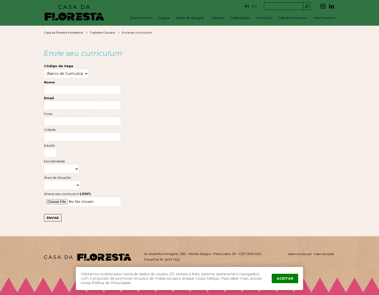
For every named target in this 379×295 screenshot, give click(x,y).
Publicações (240, 18)
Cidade (50, 129)
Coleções (264, 18)
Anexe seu (67, 194)
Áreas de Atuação (190, 18)
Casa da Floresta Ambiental (63, 32)
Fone (48, 114)
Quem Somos (141, 18)
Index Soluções (324, 254)
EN (254, 6)
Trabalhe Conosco (292, 18)
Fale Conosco (324, 18)
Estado (49, 145)
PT (247, 6)
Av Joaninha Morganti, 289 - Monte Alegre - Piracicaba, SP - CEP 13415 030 (202, 254)
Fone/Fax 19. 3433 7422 (162, 259)
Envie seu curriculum (137, 32)
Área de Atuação (57, 177)
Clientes (217, 18)
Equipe (164, 18)
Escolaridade (54, 161)
